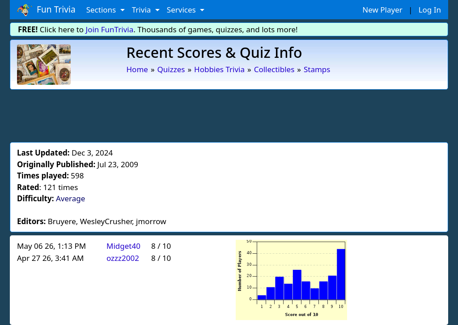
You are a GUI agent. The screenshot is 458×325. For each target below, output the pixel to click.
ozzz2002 (122, 258)
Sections (102, 9)
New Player (382, 9)
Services (182, 9)
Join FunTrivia (110, 29)
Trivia (142, 9)
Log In (430, 9)
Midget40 (123, 246)
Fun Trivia (46, 10)
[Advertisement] (229, 114)
